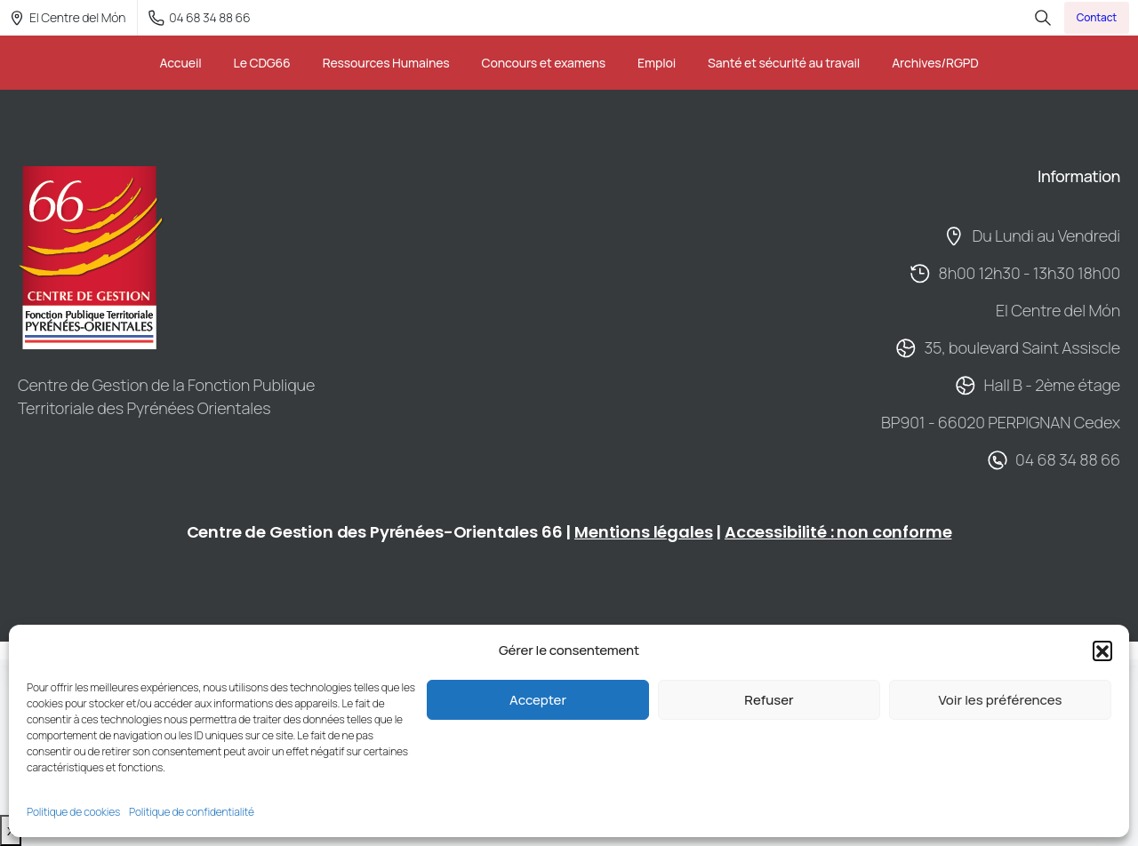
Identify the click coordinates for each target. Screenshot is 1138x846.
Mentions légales (643, 532)
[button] (1102, 650)
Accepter (537, 699)
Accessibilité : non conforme (838, 532)
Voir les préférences (1000, 699)
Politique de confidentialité (191, 811)
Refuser (768, 699)
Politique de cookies (73, 811)
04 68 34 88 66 (199, 17)
